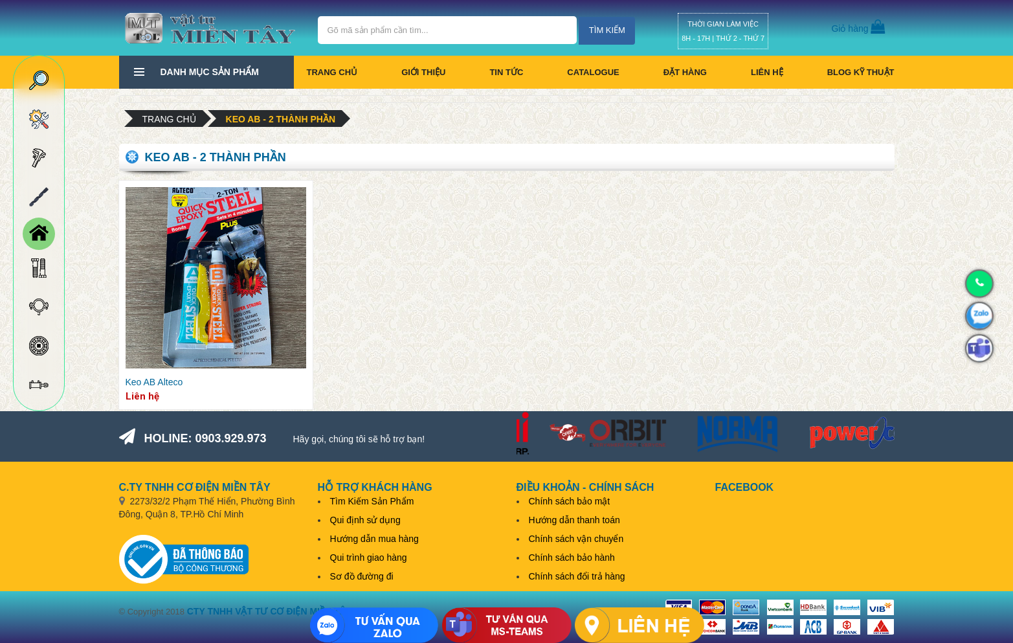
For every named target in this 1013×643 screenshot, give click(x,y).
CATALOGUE (593, 72)
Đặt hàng (685, 72)
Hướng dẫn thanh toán (574, 520)
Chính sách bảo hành (572, 557)
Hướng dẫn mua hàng (374, 539)
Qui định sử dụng (365, 520)
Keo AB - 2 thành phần (281, 119)
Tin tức (506, 72)
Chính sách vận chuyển (576, 539)
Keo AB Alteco (154, 382)
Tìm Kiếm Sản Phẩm (372, 501)
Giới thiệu (423, 72)
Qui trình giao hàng (368, 557)
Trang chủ (332, 72)
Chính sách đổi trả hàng (577, 576)
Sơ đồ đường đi (362, 576)
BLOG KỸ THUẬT (861, 72)
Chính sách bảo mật (569, 501)
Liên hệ (767, 72)
